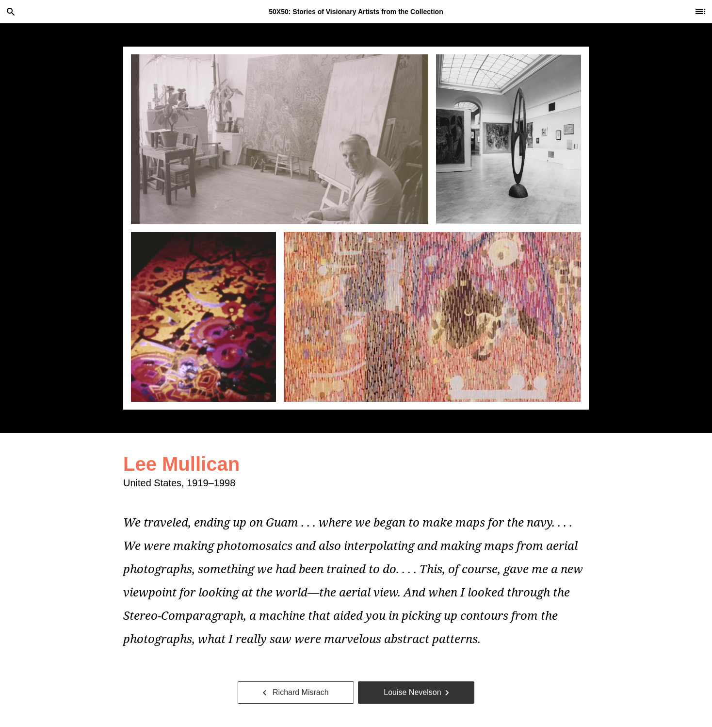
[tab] (279, 139)
